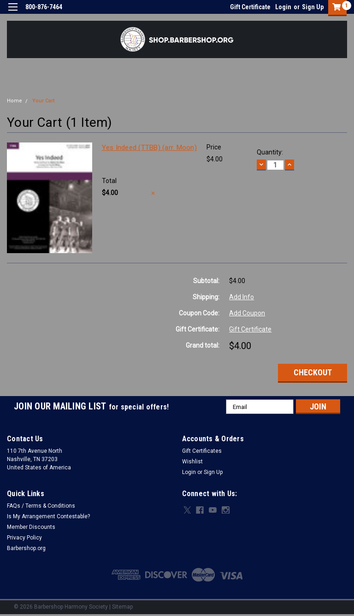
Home (14, 101)
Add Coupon (247, 313)
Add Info (241, 297)
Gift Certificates (202, 451)
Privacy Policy (24, 537)
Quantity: (270, 152)
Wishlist (192, 461)
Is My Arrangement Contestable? (48, 516)
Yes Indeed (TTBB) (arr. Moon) (149, 147)
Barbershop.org (26, 548)
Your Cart (43, 101)
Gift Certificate (250, 7)
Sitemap (122, 607)
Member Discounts (31, 527)
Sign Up (313, 7)
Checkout (313, 372)
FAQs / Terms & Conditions (41, 506)
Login (283, 7)
